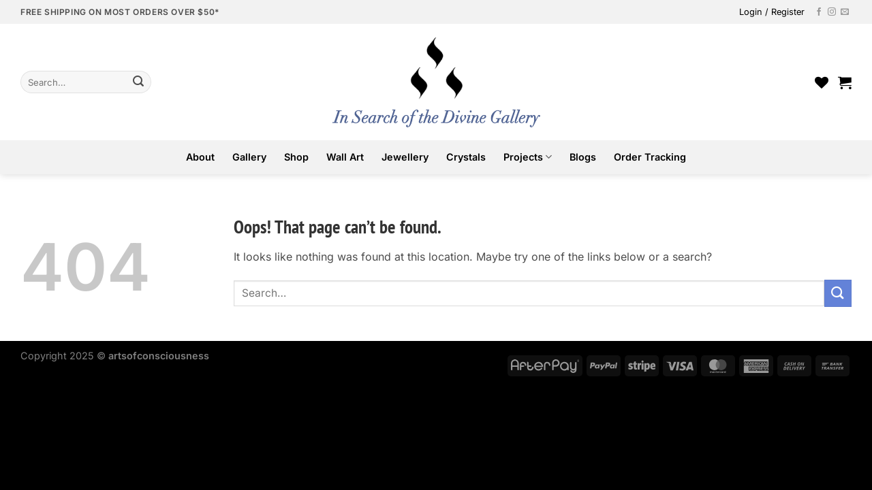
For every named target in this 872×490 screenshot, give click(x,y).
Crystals (466, 157)
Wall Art (345, 157)
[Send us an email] (845, 12)
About (200, 157)
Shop (296, 157)
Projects (527, 156)
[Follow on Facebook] (819, 12)
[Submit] (138, 82)
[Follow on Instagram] (832, 12)
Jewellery (405, 157)
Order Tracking (650, 157)
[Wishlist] (821, 82)
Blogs (583, 157)
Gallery (249, 157)
